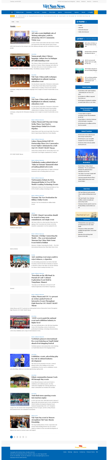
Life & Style (52, 12)
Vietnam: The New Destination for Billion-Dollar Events (44, 198)
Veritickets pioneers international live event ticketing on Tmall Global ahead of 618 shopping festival (45, 341)
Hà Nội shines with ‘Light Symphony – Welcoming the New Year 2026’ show (87, 92)
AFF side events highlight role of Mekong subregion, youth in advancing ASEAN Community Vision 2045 (44, 36)
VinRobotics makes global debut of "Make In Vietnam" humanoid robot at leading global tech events (45, 164)
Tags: (13, 26)
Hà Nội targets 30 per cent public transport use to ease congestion (86, 139)
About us (76, 452)
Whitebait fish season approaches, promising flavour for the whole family (86, 250)
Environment (68, 12)
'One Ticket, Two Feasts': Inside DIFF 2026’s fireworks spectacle (87, 177)
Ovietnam (83, 1)
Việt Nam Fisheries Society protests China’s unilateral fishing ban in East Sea (87, 210)
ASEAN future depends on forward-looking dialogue (91, 69)
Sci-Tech (36, 12)
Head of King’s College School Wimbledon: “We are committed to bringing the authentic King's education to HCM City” (86, 171)
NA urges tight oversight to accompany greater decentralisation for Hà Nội (87, 115)
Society (44, 12)
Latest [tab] (80, 39)
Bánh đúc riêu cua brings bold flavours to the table (85, 261)
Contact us (82, 452)
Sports (60, 12)
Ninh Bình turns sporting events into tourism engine (44, 396)
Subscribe (80, 27)
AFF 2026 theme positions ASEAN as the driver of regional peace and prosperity (91, 80)
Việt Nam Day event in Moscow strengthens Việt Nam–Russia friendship (43, 419)
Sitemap (70, 452)
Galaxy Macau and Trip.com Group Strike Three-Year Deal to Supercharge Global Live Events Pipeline (45, 125)
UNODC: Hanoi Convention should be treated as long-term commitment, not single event (45, 217)
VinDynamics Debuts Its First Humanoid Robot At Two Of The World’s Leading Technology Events (45, 182)
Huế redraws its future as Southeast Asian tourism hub (91, 44)
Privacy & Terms (91, 452)
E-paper (81, 22)
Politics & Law (19, 12)
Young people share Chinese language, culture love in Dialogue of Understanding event (44, 58)
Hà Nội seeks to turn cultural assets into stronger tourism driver (86, 135)
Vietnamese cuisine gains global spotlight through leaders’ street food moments (87, 256)
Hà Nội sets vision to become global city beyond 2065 (86, 143)
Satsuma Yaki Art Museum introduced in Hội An (91, 52)
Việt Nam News (54, 7)
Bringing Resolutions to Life (35, 16)
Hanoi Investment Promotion (50, 16)
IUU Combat (71, 16)
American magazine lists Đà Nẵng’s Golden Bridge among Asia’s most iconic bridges (86, 182)
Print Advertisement (83, 29)
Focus (12, 16)
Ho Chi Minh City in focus (82, 16)
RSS (97, 452)
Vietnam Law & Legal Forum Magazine (66, 1)
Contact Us (95, 1)
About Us (89, 1)
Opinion (76, 12)
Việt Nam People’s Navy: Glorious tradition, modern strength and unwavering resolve (86, 216)
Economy (29, 12)
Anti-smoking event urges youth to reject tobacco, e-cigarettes (45, 258)
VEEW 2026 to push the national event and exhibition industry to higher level (44, 320)
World (83, 12)
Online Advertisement (83, 32)
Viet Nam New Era (22, 16)
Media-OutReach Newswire (38, 120)
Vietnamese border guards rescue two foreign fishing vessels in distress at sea (87, 222)
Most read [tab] (91, 39)
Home (13, 21)
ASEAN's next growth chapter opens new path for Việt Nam (90, 61)
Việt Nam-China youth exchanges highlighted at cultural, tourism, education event (44, 79)
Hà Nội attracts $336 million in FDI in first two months (87, 124)
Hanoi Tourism (62, 16)
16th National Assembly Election (17, 17)
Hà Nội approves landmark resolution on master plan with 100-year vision (87, 101)
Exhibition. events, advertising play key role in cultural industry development (45, 358)
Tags (17, 21)
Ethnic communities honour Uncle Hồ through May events (45, 378)
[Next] (26, 437)
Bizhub (78, 1)
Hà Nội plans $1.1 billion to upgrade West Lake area (86, 97)
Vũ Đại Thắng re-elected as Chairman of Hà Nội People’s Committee (87, 120)
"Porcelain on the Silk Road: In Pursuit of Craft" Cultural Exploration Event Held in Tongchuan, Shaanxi (43, 278)
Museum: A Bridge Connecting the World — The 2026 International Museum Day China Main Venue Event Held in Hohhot (44, 239)
